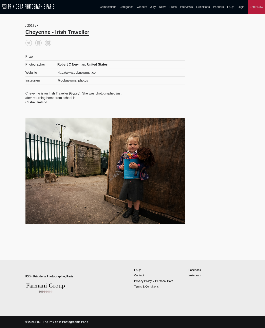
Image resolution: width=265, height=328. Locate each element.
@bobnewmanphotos (72, 80)
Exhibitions (203, 6)
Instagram (195, 275)
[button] (28, 43)
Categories (126, 6)
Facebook (195, 270)
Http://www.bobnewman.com (77, 72)
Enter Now (256, 6)
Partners (218, 6)
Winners (142, 6)
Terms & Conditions (146, 286)
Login (241, 6)
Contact (139, 275)
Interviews (186, 6)
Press (173, 6)
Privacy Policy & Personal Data (153, 281)
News (162, 6)
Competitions (108, 6)
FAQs (230, 6)
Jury (153, 6)
